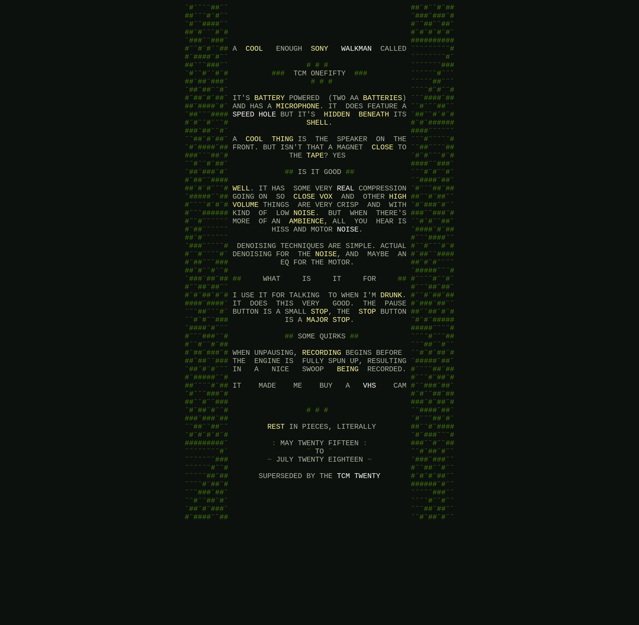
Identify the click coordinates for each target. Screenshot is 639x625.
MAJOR (317, 376)
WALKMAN (356, 57)
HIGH (398, 231)
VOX (325, 231)
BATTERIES (382, 115)
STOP (319, 366)
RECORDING (321, 415)
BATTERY (269, 115)
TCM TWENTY (358, 560)
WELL (241, 221)
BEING (347, 434)
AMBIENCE (306, 260)
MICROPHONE (297, 125)
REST (275, 502)
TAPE (315, 183)
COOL (254, 57)
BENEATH (374, 134)
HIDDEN (337, 134)
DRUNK (391, 347)
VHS (369, 453)
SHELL (317, 144)
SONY (319, 57)
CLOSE (382, 173)
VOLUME (245, 241)
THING (283, 163)
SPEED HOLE (254, 134)
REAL (346, 221)
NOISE (304, 250)
